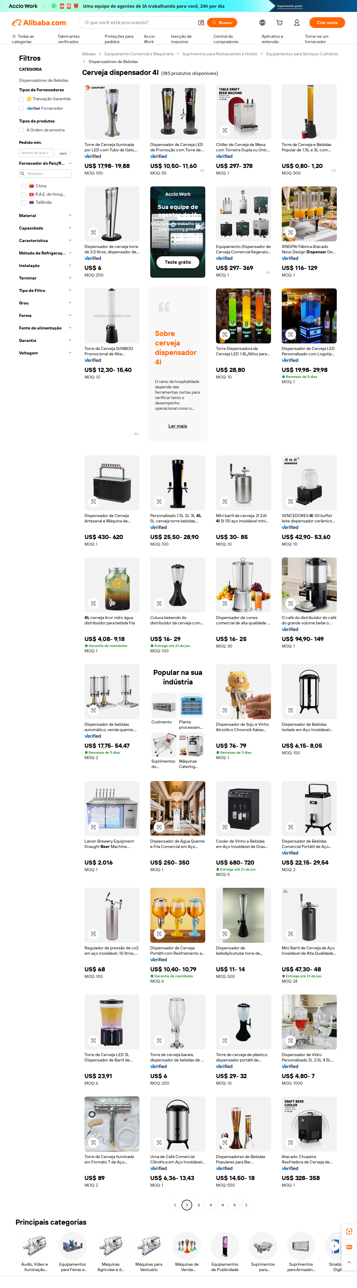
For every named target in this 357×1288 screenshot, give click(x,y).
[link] (349, 1231)
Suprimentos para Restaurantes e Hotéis (219, 53)
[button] (201, 22)
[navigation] (45, 630)
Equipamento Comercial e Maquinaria (138, 53)
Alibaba (88, 53)
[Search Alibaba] (139, 22)
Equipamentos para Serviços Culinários (302, 53)
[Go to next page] (246, 1205)
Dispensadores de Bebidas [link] (113, 61)
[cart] (280, 23)
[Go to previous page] (175, 1205)
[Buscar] (222, 22)
